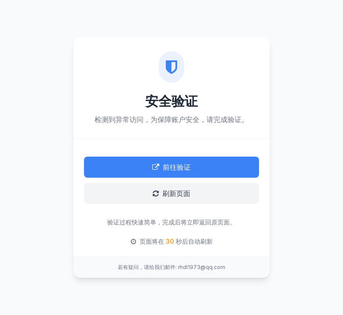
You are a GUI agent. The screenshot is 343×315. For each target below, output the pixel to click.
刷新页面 (171, 193)
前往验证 (171, 167)
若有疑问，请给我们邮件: (147, 267)
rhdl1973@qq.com (201, 267)
